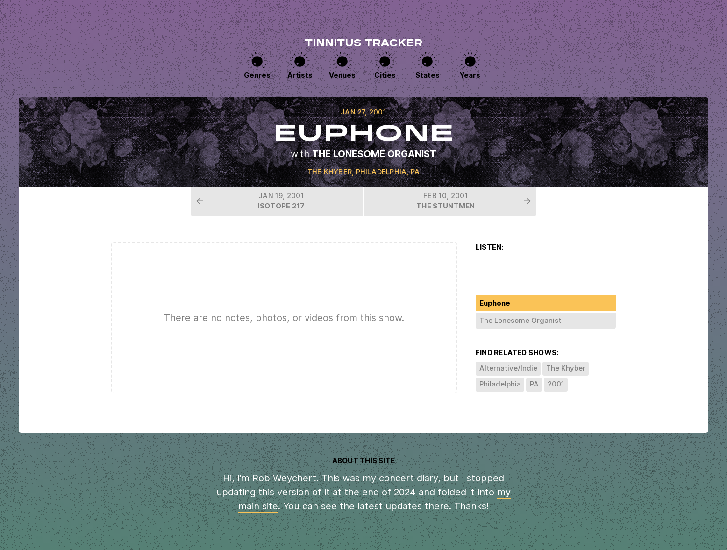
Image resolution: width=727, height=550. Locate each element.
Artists (300, 75)
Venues (342, 75)
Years (470, 75)
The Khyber (329, 171)
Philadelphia (381, 171)
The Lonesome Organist (374, 153)
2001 (556, 383)
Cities (385, 75)
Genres (257, 75)
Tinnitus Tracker (363, 44)
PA (415, 171)
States (427, 75)
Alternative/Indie (508, 368)
